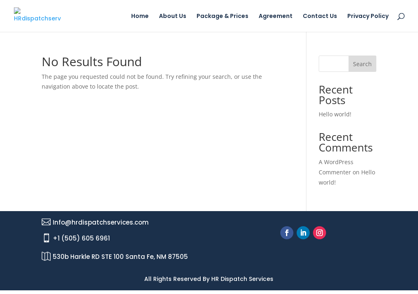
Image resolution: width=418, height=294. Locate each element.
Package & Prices (222, 16)
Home (140, 16)
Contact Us (320, 16)
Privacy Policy (368, 16)
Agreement (276, 16)
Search (362, 64)
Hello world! (335, 114)
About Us (172, 16)
